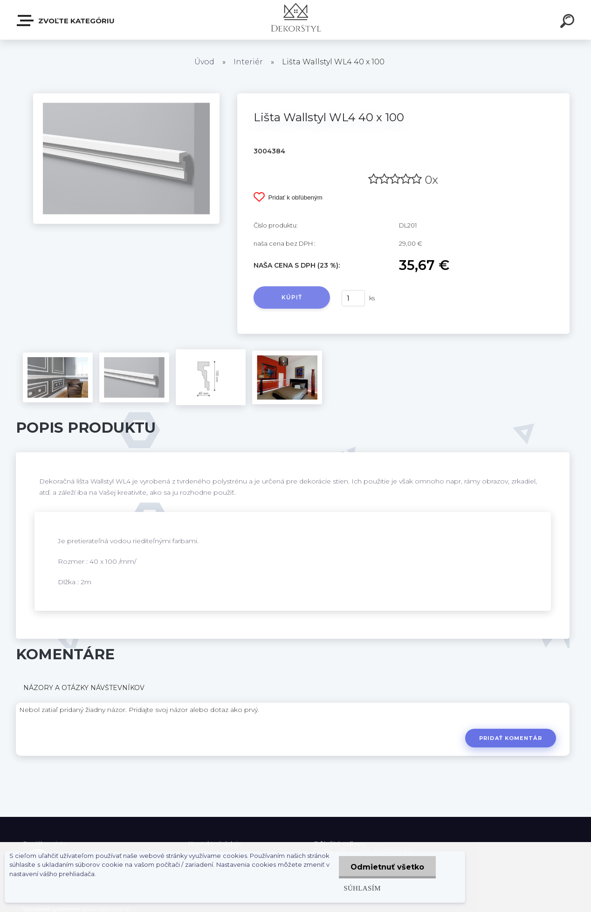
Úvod (204, 61)
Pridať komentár (510, 738)
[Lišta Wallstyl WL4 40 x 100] (126, 96)
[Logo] (296, 20)
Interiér (248, 61)
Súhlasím (362, 887)
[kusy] (353, 298)
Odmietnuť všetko (387, 867)
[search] (568, 22)
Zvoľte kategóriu (66, 20)
